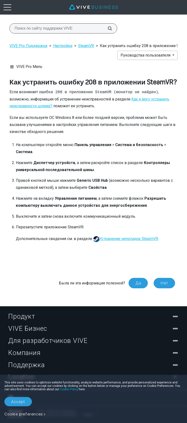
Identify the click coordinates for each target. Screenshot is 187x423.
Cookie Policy (69, 389)
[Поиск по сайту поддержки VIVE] (107, 28)
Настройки (62, 45)
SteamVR (86, 45)
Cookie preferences (23, 414)
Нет (164, 283)
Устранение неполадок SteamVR (128, 239)
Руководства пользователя (146, 55)
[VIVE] (93, 7)
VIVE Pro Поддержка (28, 45)
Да (138, 283)
